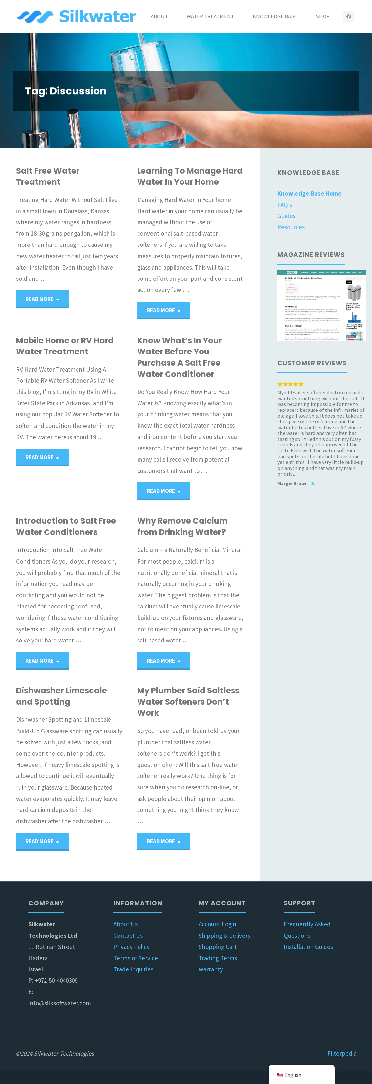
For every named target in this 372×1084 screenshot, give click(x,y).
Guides (286, 216)
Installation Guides (308, 947)
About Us (125, 924)
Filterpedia (341, 1053)
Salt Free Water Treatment (47, 176)
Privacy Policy (131, 947)
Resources (291, 227)
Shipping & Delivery (225, 935)
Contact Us (128, 935)
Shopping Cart (218, 947)
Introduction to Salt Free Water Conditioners (66, 526)
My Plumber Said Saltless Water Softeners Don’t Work (188, 702)
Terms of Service (135, 958)
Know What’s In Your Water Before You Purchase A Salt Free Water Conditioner (179, 357)
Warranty (211, 969)
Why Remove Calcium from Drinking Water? (182, 526)
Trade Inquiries (133, 969)
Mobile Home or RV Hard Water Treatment (65, 346)
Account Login (217, 924)
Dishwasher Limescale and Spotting (61, 696)
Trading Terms (218, 958)
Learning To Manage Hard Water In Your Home (190, 176)
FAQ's (284, 205)
